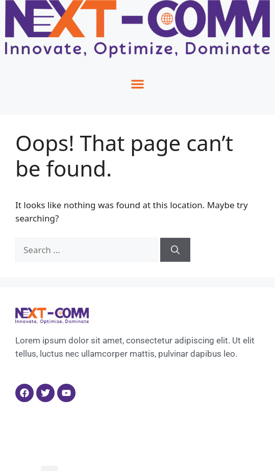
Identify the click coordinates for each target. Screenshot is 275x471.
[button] (137, 83)
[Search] (175, 250)
